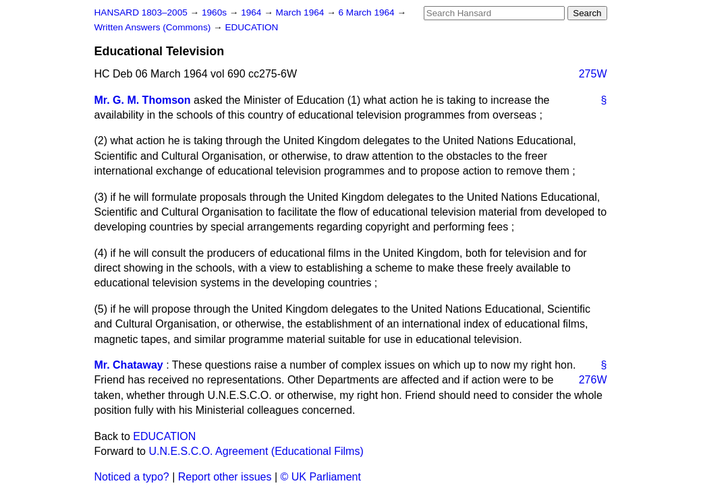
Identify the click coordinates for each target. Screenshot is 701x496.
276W (593, 379)
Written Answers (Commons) (154, 27)
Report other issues (225, 477)
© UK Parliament (321, 477)
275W (593, 74)
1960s (215, 12)
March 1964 (301, 12)
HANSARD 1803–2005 (141, 12)
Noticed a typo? (131, 477)
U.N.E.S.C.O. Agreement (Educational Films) (255, 451)
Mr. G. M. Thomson (142, 100)
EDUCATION (251, 27)
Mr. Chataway (128, 365)
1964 (252, 12)
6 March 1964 (368, 12)
